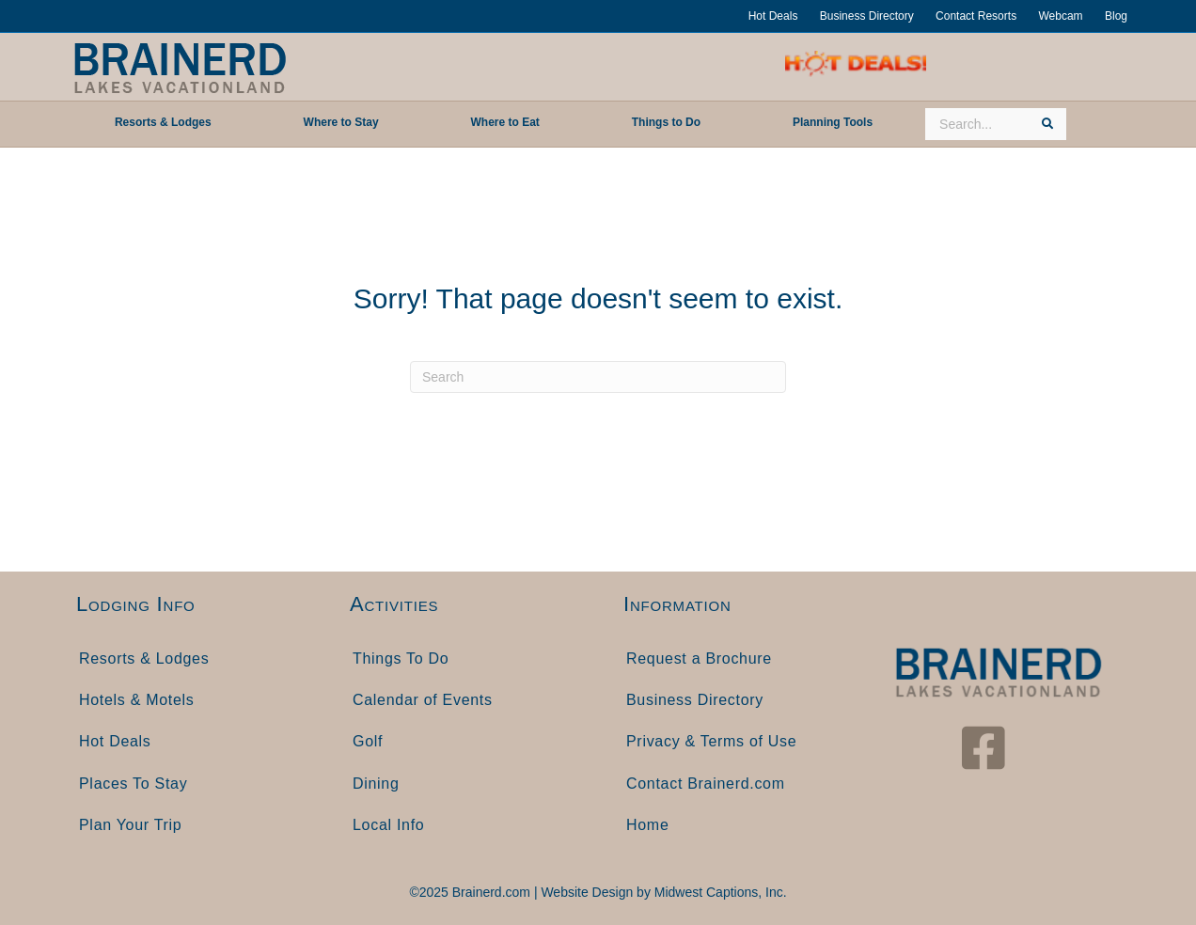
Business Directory (867, 16)
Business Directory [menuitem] (694, 700)
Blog (1116, 16)
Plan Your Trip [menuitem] (130, 825)
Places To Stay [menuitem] (133, 784)
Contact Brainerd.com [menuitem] (705, 784)
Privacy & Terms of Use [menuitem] (711, 741)
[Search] (598, 377)
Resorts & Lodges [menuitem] (144, 658)
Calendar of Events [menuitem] (423, 700)
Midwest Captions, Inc (718, 892)
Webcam (1060, 16)
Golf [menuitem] (368, 741)
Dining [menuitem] (376, 784)
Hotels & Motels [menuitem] (137, 700)
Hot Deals (773, 16)
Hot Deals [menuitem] (115, 741)
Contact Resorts (976, 16)
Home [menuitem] (647, 825)
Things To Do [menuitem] (400, 658)
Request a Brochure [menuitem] (699, 658)
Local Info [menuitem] (388, 825)
